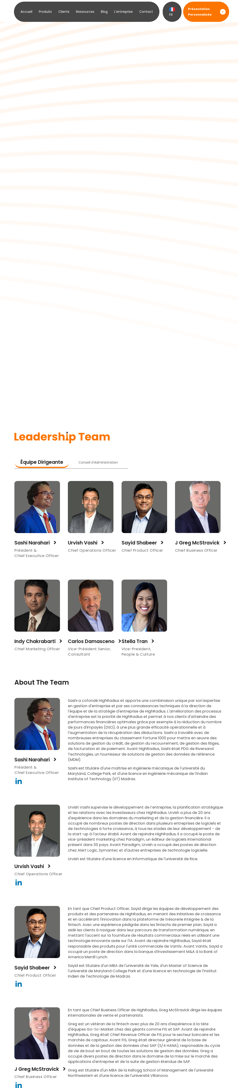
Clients (63, 11)
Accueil (26, 11)
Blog (104, 11)
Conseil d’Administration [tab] (98, 462)
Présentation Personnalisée (200, 12)
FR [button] (172, 11)
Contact (146, 11)
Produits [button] (45, 11)
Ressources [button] (85, 11)
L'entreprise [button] (123, 11)
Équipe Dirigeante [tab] (41, 462)
